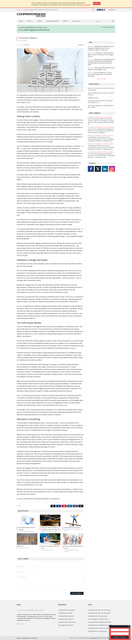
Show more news (101, 79)
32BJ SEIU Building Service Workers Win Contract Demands (40, 10)
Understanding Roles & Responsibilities (101, 117)
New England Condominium (65, 625)
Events (39, 21)
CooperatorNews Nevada (65, 613)
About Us (19, 638)
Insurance (81, 44)
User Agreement (94, 638)
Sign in (93, 10)
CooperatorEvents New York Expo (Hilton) (99, 610)
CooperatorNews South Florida (66, 622)
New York (112, 10)
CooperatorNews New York (65, 619)
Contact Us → (21, 624)
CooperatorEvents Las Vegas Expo (97, 631)
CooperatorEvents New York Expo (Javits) (99, 613)
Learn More (87, 5)
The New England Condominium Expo (98, 619)
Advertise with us (26, 638)
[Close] (97, 3)
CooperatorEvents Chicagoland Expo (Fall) (99, 622)
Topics (29, 21)
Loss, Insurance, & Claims (106, 135)
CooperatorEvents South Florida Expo (98, 628)
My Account (77, 21)
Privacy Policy (34, 638)
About (19, 604)
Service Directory (52, 21)
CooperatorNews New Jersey (66, 616)
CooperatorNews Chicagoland (66, 610)
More (65, 21)
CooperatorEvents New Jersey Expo (97, 616)
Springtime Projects (93, 98)
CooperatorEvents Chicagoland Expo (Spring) (100, 625)
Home (21, 21)
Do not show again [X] (107, 27)
